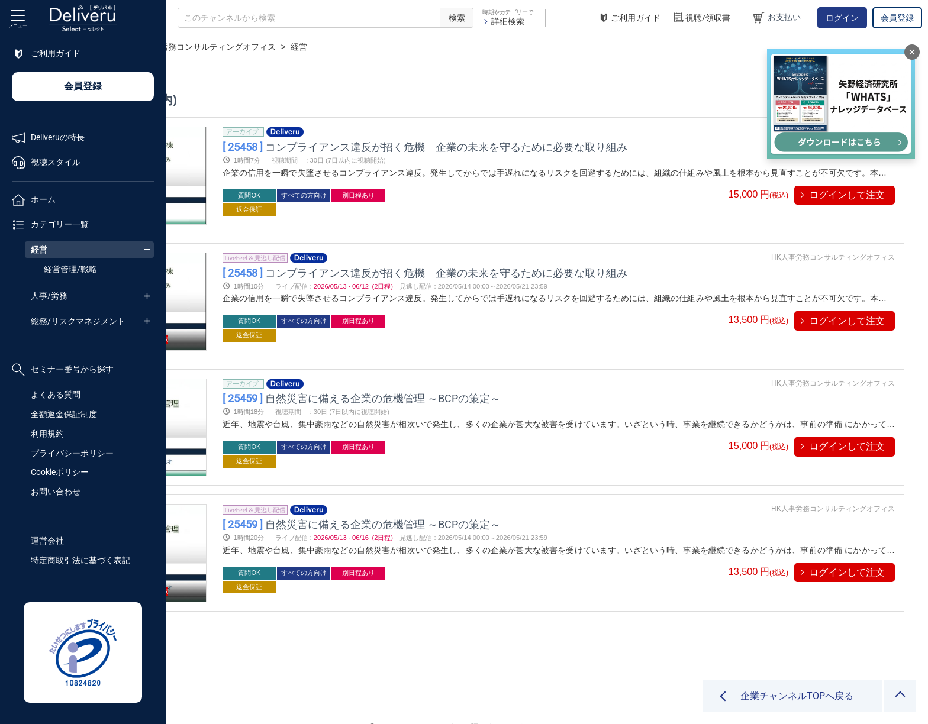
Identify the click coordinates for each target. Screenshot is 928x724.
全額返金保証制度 (64, 414)
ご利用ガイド (629, 18)
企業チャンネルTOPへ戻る (796, 696)
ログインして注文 (847, 195)
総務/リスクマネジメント (78, 321)
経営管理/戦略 (70, 269)
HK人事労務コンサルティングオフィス (370, 46)
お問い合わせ (55, 491)
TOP (187, 46)
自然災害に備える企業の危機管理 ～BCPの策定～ (491, 383)
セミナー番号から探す (63, 369)
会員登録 (897, 17)
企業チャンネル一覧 (246, 46)
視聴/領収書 (701, 18)
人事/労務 (49, 295)
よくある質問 (55, 394)
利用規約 (47, 433)
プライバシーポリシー (72, 453)
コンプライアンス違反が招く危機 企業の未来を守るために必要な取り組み (554, 146)
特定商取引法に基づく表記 (80, 560)
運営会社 (47, 540)
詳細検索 (503, 21)
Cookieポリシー (60, 472)
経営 (39, 249)
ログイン (842, 17)
